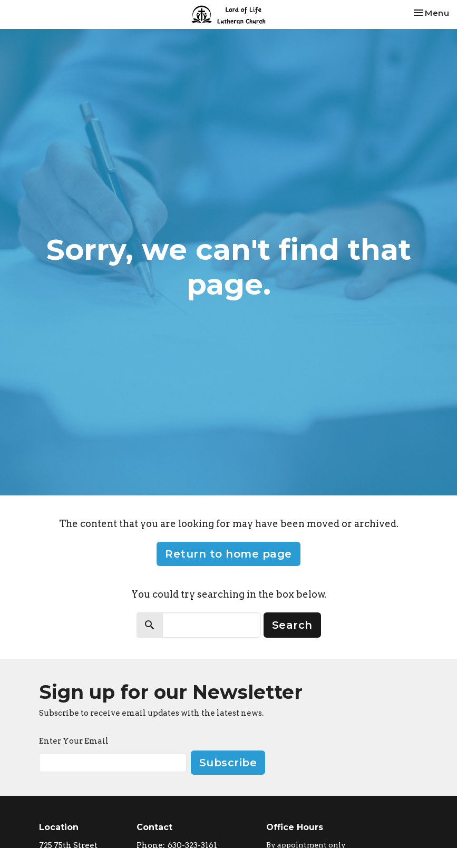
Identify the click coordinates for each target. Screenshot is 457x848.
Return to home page (228, 554)
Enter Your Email (74, 741)
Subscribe (228, 762)
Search (292, 625)
